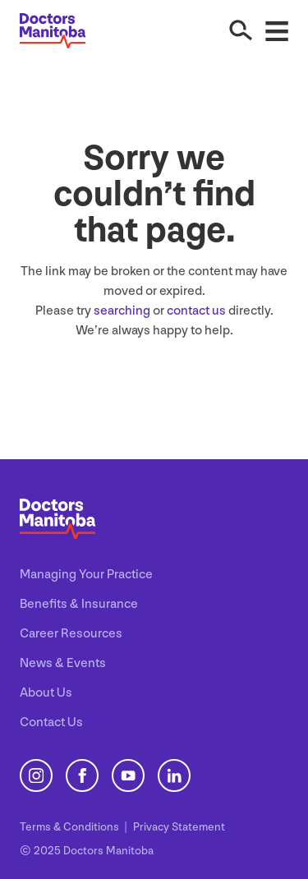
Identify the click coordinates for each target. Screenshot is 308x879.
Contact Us (51, 722)
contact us (196, 311)
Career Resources (71, 634)
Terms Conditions (71, 827)
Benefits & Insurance (79, 604)
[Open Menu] (276, 30)
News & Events (63, 663)
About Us (46, 693)
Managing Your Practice (86, 574)
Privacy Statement (179, 827)
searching (122, 311)
